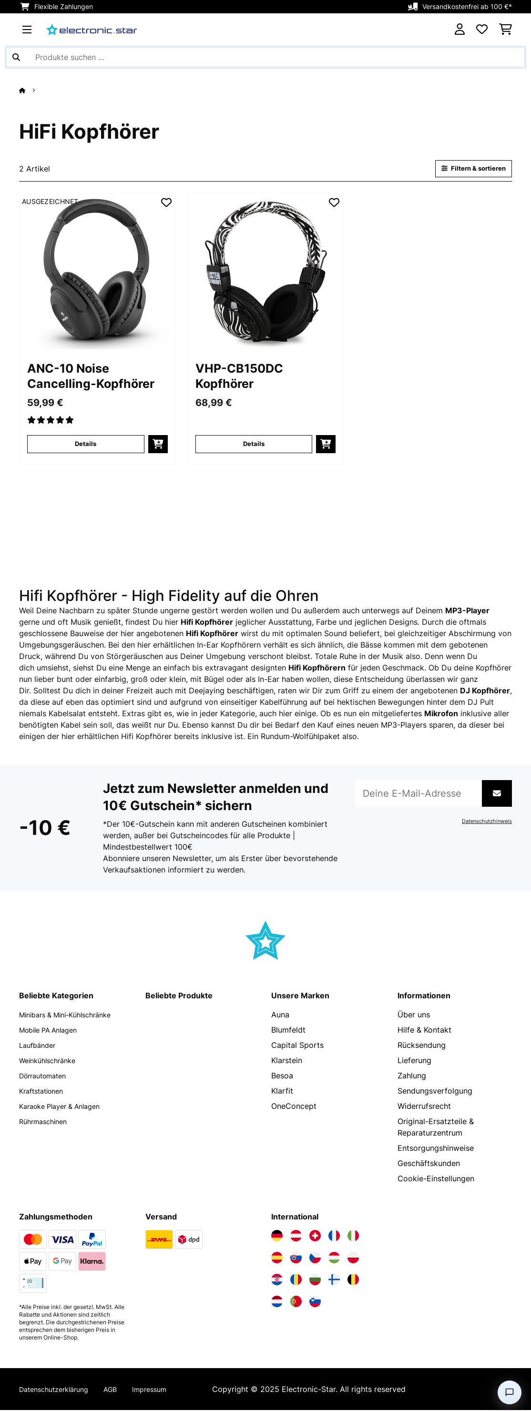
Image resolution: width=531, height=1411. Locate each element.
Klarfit (282, 1091)
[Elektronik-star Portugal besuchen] (296, 1302)
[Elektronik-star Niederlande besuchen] (277, 1302)
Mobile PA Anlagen (53, 1030)
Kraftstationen (44, 1091)
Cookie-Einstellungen (436, 1179)
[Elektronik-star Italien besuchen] (353, 1236)
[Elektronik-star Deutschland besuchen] (277, 1236)
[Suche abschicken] (16, 57)
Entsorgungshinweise (436, 1149)
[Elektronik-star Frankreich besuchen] (334, 1236)
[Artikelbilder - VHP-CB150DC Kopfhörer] (266, 272)
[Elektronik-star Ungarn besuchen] (334, 1258)
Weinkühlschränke (51, 1061)
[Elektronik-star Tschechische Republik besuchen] (315, 1258)
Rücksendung (422, 1046)
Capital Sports (297, 1046)
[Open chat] (509, 1392)
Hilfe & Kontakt (424, 1030)
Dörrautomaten (46, 1076)
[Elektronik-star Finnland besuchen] (334, 1280)
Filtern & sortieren (470, 169)
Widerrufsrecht (424, 1107)
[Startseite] (31, 90)
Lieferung (414, 1061)
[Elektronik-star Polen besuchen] (353, 1258)
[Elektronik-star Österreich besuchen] (296, 1236)
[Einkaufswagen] (505, 29)
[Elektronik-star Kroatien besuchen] (277, 1280)
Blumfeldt (288, 1030)
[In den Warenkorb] (158, 445)
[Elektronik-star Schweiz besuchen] (315, 1236)
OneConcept (294, 1107)
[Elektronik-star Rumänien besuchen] (296, 1280)
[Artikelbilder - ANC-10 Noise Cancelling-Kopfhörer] (97, 272)
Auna (280, 1015)
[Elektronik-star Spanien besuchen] (277, 1258)
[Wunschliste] (482, 29)
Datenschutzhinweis (484, 822)
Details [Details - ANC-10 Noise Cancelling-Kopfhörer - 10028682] (85, 445)
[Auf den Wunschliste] (166, 203)
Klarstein (286, 1061)
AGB (121, 1390)
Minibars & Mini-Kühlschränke (71, 1015)
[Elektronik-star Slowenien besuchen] (315, 1302)
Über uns (414, 1015)
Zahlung (412, 1076)
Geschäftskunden (429, 1164)
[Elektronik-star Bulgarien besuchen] (315, 1280)
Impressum (163, 1390)
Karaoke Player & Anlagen (65, 1107)
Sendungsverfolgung (435, 1091)
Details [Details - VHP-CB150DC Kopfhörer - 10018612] (254, 445)
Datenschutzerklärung (58, 1390)
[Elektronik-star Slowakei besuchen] (296, 1258)
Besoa (282, 1076)
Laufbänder (39, 1046)
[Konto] (460, 29)
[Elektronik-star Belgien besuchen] (353, 1280)
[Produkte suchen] (265, 57)
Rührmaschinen (46, 1122)
